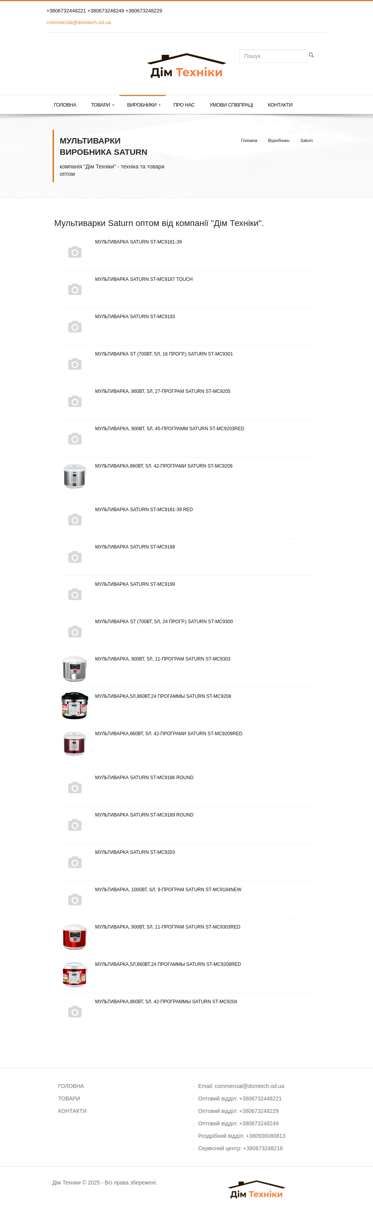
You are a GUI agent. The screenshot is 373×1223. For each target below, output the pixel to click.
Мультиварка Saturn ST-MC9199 (117, 584)
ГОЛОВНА (71, 1086)
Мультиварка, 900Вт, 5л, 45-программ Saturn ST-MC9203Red (152, 428)
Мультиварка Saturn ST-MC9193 (117, 316)
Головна (65, 105)
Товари (102, 105)
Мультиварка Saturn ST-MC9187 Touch (126, 279)
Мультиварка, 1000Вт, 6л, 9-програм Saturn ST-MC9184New (151, 889)
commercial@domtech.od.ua (79, 22)
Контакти (280, 105)
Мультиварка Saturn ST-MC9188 (117, 547)
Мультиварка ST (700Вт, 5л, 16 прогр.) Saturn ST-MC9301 (146, 354)
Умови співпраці (231, 105)
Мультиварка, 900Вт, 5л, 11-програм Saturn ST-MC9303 (145, 659)
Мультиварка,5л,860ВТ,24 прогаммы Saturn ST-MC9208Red (150, 964)
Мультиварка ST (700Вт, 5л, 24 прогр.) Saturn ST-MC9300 (146, 621)
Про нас (184, 105)
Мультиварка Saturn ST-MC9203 (117, 852)
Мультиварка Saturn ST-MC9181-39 (121, 242)
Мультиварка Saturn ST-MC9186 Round (127, 777)
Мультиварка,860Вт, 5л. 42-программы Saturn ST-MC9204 (148, 1001)
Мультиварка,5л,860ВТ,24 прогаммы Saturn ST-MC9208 (145, 696)
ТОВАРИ (69, 1098)
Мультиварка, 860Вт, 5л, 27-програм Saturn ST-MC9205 (145, 391)
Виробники (144, 105)
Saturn (306, 140)
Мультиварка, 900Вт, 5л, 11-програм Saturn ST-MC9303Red (150, 927)
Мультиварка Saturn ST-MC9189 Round (127, 815)
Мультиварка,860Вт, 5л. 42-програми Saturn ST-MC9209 (146, 466)
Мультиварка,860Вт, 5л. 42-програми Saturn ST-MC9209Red (151, 733)
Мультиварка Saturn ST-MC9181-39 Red (126, 509)
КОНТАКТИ (72, 1111)
